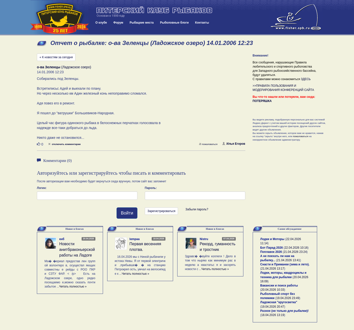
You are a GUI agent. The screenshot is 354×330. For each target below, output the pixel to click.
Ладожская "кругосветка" (278, 302)
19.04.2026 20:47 (272, 306)
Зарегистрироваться (161, 211)
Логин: (41, 188)
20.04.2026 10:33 (272, 289)
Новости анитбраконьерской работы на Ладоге (77, 249)
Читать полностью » (73, 286)
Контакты (202, 22)
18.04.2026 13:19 (272, 315)
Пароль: (151, 188)
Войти (127, 213)
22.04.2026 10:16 (296, 247)
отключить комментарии (64, 144)
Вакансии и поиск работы (279, 285)
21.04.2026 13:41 (288, 260)
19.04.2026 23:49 (287, 298)
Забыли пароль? (196, 209)
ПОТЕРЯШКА (262, 101)
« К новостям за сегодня (56, 57)
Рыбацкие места (142, 22)
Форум (118, 22)
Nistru (204, 239)
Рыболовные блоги (174, 22)
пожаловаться (208, 144)
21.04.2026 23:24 (295, 252)
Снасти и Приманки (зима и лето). (285, 264)
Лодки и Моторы (272, 239)
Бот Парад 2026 (271, 247)
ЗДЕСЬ (306, 79)
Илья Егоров (233, 143)
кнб (61, 239)
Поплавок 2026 (271, 252)
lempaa (135, 239)
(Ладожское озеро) (64, 67)
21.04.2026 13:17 (272, 268)
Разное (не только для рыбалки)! (284, 311)
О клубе (101, 22)
